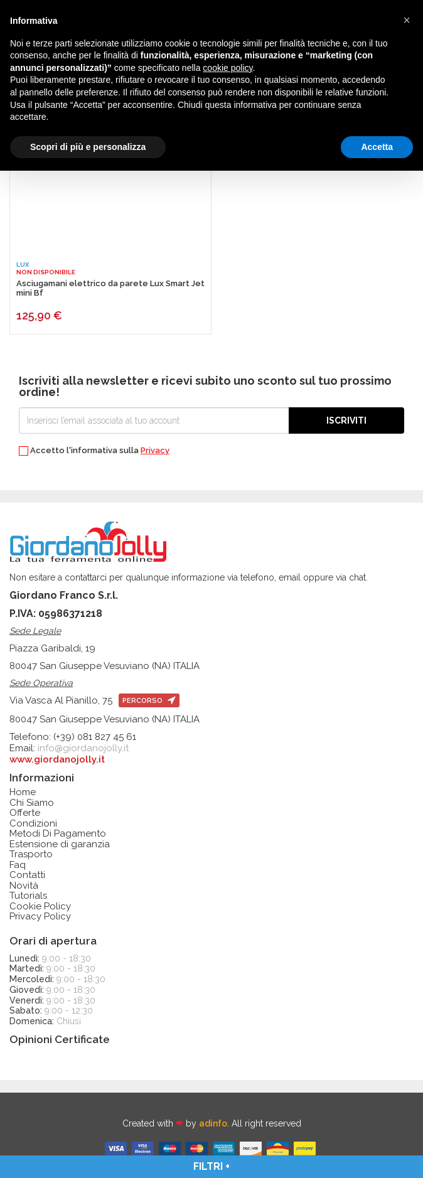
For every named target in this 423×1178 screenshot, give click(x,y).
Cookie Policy (40, 906)
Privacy (155, 450)
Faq (17, 865)
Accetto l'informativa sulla (94, 451)
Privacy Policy (40, 916)
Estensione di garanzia (59, 844)
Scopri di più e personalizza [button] (88, 147)
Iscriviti (346, 420)
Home (22, 792)
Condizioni (33, 823)
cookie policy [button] (227, 68)
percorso (149, 701)
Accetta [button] (377, 147)
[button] (407, 20)
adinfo (213, 1123)
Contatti (27, 875)
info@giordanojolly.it (83, 748)
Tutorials (28, 896)
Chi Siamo (31, 803)
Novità (23, 886)
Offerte (24, 813)
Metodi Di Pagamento (57, 833)
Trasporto (31, 854)
